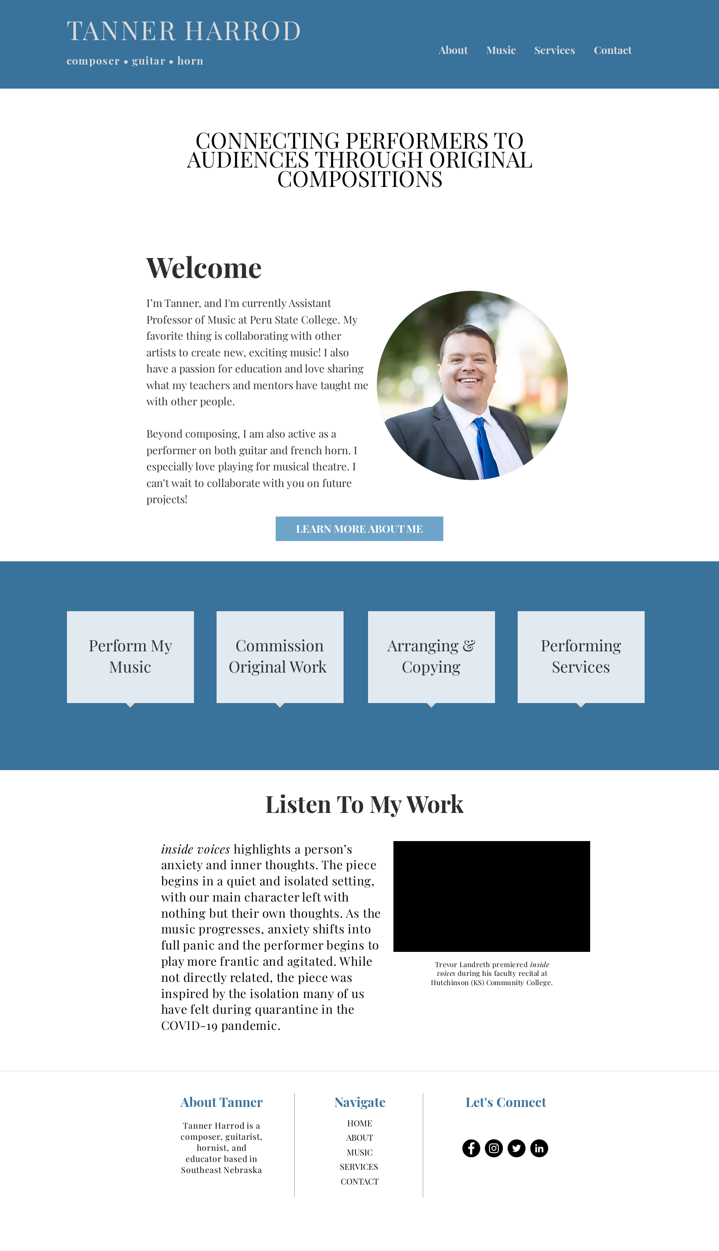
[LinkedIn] (539, 1148)
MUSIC (360, 1152)
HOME (359, 1123)
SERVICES (359, 1166)
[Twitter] (517, 1148)
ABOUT (359, 1137)
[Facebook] (471, 1148)
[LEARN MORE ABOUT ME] (359, 529)
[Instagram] (494, 1148)
